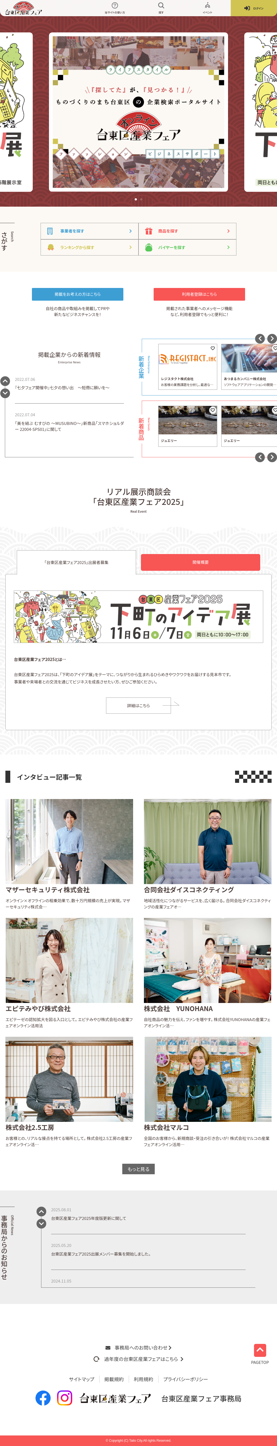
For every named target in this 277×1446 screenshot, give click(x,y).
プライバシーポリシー (185, 1379)
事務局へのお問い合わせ (138, 1347)
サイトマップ (81, 1379)
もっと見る (138, 1168)
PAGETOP (260, 1354)
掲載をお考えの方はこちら (78, 294)
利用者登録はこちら (199, 294)
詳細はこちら (138, 705)
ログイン (253, 8)
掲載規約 (114, 1379)
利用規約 (143, 1379)
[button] (4, 113)
